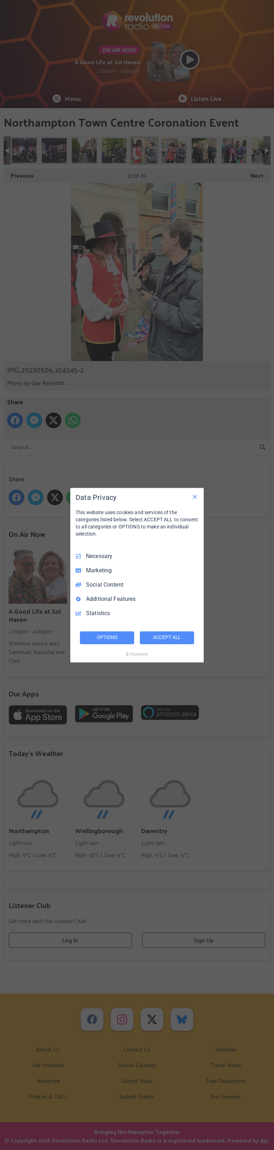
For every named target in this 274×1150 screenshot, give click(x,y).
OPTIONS (107, 637)
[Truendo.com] (137, 654)
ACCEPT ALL (167, 637)
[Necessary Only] (195, 497)
